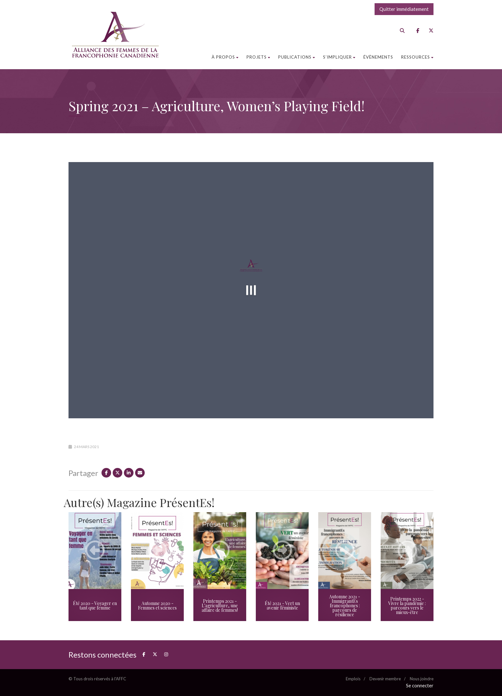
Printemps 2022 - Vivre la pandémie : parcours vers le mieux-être (407, 605)
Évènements (378, 57)
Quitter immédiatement (404, 9)
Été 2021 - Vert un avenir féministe (282, 605)
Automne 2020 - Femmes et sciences (157, 605)
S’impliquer (339, 57)
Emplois (353, 678)
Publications (296, 57)
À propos (225, 57)
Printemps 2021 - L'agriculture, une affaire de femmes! (220, 605)
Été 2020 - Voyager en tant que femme (95, 605)
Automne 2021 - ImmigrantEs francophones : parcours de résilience (344, 606)
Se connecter (419, 685)
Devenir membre (385, 678)
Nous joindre (421, 678)
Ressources (417, 57)
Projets (258, 57)
